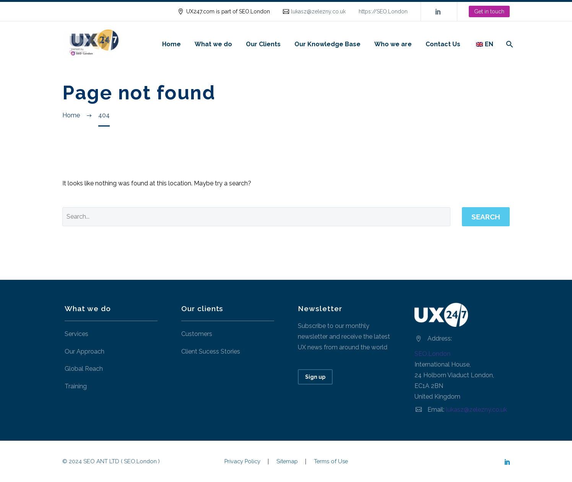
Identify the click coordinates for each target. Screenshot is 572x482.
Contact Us (443, 44)
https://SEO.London (383, 11)
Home (171, 44)
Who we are (393, 44)
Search (485, 217)
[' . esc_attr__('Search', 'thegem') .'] (256, 216)
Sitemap (287, 461)
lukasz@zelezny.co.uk (318, 11)
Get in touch (489, 11)
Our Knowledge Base (327, 44)
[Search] (508, 44)
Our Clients (263, 44)
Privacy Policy (242, 461)
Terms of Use (331, 461)
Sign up (315, 377)
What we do (213, 44)
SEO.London (432, 353)
